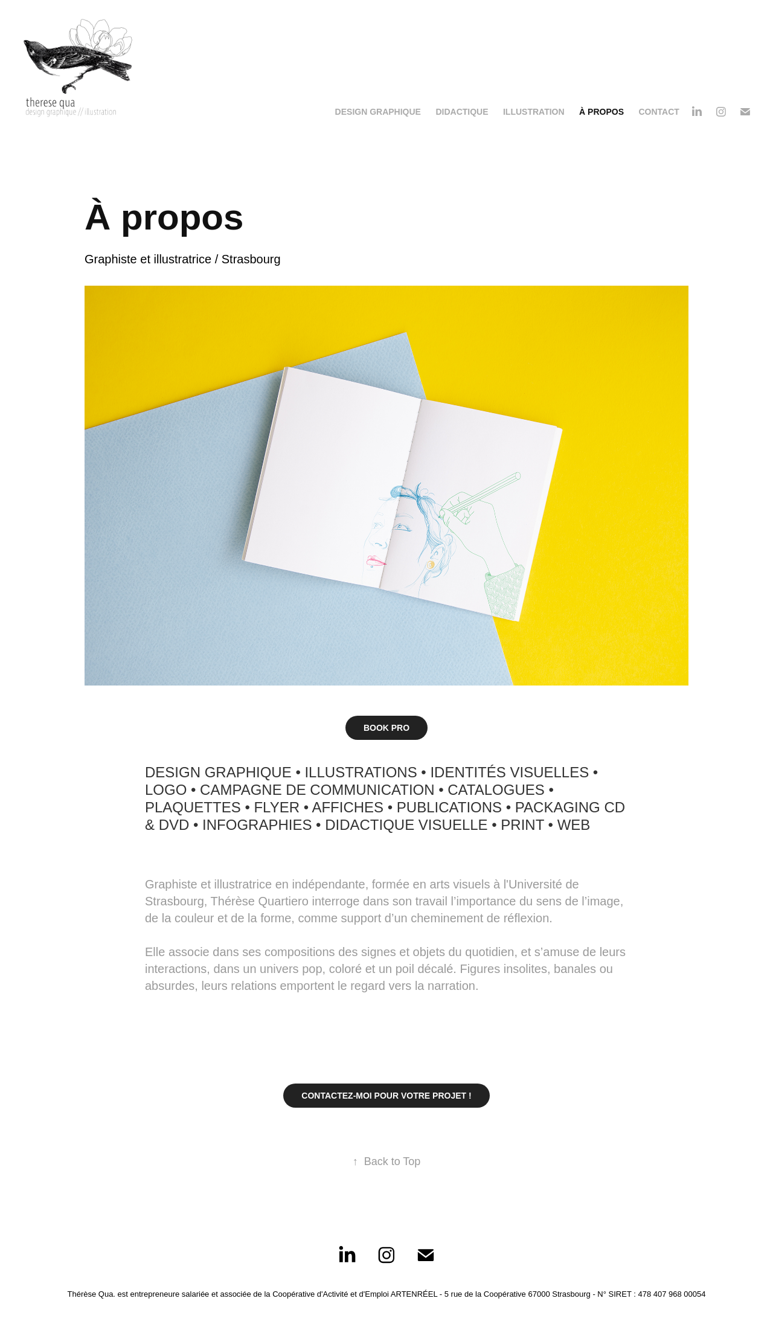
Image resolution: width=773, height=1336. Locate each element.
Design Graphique (378, 112)
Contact (658, 112)
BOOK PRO (386, 728)
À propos (601, 112)
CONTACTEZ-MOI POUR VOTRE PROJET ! (386, 1095)
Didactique (461, 112)
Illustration (534, 112)
